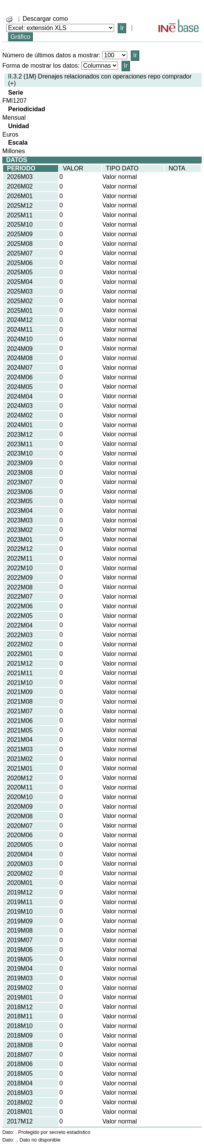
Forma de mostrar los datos (40, 65)
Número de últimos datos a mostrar (50, 55)
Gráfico (20, 36)
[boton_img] (9, 19)
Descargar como (45, 18)
